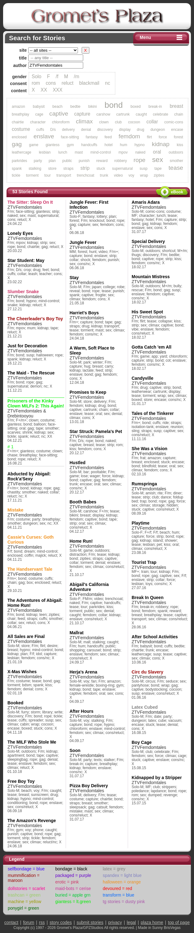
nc (107, 83)
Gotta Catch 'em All (151, 347)
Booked (15, 702)
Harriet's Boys (84, 312)
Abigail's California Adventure (89, 587)
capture (82, 114)
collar (152, 121)
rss (42, 922)
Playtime (141, 523)
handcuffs (89, 145)
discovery (105, 129)
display (124, 129)
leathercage (21, 152)
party (38, 161)
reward (102, 161)
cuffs (40, 129)
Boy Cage (142, 742)
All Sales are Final (26, 636)
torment (32, 175)
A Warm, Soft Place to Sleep (92, 350)
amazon (18, 106)
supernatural (122, 168)
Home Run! (81, 541)
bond (114, 105)
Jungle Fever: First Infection (89, 205)
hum (123, 145)
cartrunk (122, 114)
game (33, 145)
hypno (139, 145)
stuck (101, 168)
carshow (103, 114)
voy (131, 175)
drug (140, 129)
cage (39, 114)
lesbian (45, 152)
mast (79, 152)
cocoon (134, 122)
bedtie (75, 106)
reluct (68, 83)
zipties (159, 175)
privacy (115, 922)
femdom (129, 136)
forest (178, 137)
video (118, 175)
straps (68, 168)
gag (17, 144)
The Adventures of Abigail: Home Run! (34, 603)
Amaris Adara (146, 202)
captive (58, 113)
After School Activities (155, 636)
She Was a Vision (149, 448)
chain (178, 114)
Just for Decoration (27, 345)
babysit (39, 106)
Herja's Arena (83, 671)
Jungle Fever (83, 242)
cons (51, 83)
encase (177, 129)
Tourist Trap (144, 562)
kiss (180, 145)
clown (104, 122)
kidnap (160, 144)
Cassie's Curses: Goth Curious (30, 540)
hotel (109, 145)
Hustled (77, 462)
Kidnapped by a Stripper (157, 777)
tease (176, 167)
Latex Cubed (145, 707)
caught (141, 114)
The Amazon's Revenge (31, 820)
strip (84, 168)
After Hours (81, 711)
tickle (16, 175)
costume (21, 129)
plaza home (152, 922)
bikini (92, 106)
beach (57, 106)
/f (57, 76)
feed (108, 137)
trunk (104, 175)
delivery (68, 129)
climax (84, 121)
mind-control (100, 152)
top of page (179, 922)
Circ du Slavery (147, 671)
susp (143, 168)
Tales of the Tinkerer (153, 413)
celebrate (160, 114)
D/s (53, 129)
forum (28, 922)
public (67, 161)
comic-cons (173, 122)
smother (176, 161)
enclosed (19, 137)
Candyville (142, 378)
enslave (44, 136)
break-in (155, 106)
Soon (75, 750)
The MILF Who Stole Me (31, 742)
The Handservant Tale (29, 569)
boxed (136, 106)
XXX (57, 90)
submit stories (90, 922)
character (38, 122)
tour (47, 175)
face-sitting (70, 137)
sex (157, 159)
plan (52, 161)
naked (140, 152)
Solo (36, 76)
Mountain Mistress (151, 276)
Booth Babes (83, 501)
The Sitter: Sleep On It (30, 202)
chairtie (18, 122)
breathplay (20, 114)
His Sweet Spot (147, 311)
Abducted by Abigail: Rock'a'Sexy (29, 476)
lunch (62, 152)
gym (70, 145)
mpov (123, 152)
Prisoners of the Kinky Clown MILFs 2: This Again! (35, 403)
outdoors (176, 152)
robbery (120, 161)
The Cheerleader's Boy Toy (35, 318)
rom (36, 83)
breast (176, 106)
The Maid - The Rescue (31, 372)
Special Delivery (148, 241)
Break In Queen (148, 597)
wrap (144, 175)
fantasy (92, 137)
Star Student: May (25, 260)
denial (86, 129)
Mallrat (76, 632)
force (163, 137)
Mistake (15, 509)
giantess (53, 145)
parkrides (19, 161)
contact (11, 922)
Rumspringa (144, 483)
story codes (61, 922)
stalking (35, 168)
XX (44, 90)
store (52, 168)
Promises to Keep (88, 392)
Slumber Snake (23, 291)
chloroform (61, 122)
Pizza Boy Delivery (89, 785)
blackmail (89, 83)
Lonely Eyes (20, 233)
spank (17, 168)
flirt (149, 137)
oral (157, 152)
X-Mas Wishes (22, 671)
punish (84, 161)
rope (139, 160)
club (118, 122)
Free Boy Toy (21, 781)
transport (63, 175)
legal (131, 922)
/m (76, 76)
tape (157, 168)
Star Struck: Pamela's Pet (96, 431)
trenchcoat (85, 175)
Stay (74, 277)
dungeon (158, 129)
